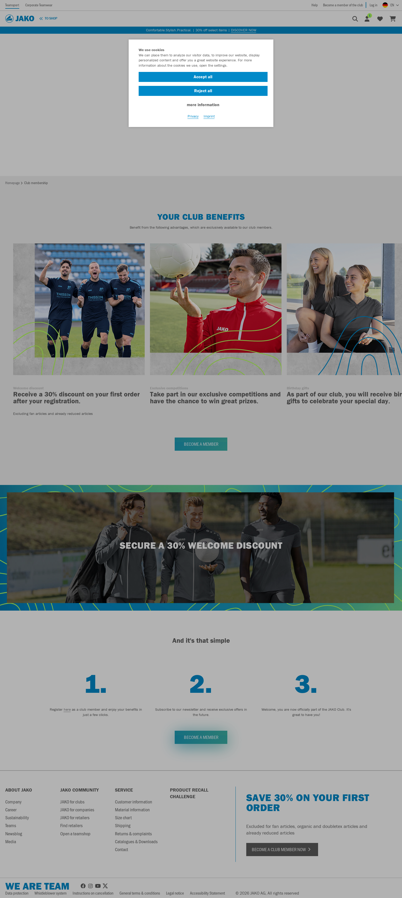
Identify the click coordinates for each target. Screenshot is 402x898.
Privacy (193, 116)
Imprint (209, 116)
